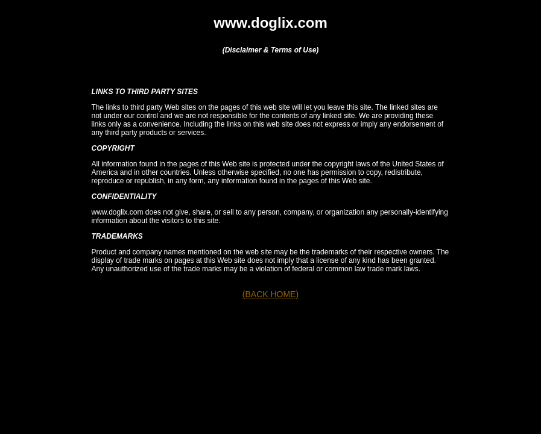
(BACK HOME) (270, 294)
